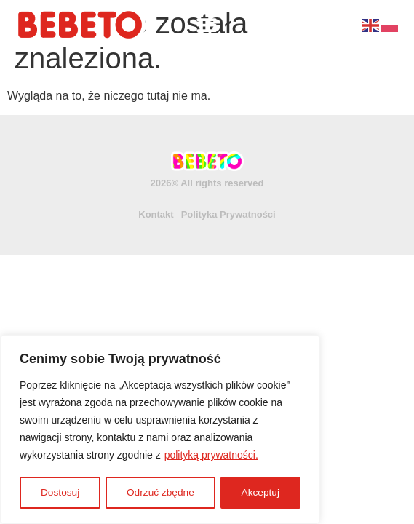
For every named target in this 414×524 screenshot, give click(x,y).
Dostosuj (59, 493)
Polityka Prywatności (228, 214)
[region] (160, 430)
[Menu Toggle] (207, 25)
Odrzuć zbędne (160, 493)
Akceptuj (260, 493)
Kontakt (155, 214)
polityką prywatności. (211, 456)
